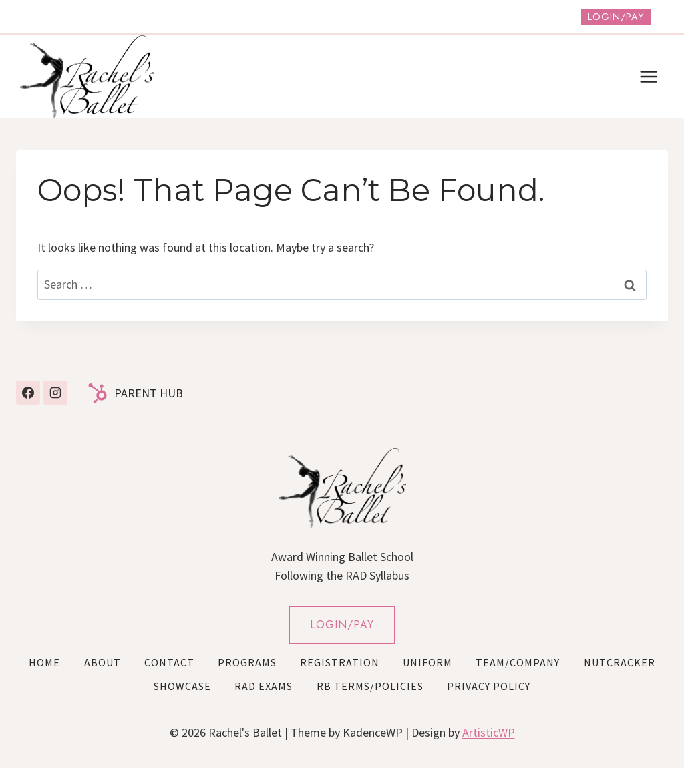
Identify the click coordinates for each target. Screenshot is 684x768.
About (102, 662)
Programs (247, 662)
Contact (169, 662)
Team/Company (518, 662)
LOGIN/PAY (342, 624)
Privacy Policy (488, 686)
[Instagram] (55, 393)
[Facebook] (28, 393)
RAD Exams (263, 686)
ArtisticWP (488, 732)
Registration (339, 662)
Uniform (427, 662)
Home (44, 662)
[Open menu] (648, 76)
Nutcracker (619, 662)
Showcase (182, 686)
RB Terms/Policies (370, 686)
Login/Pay (616, 16)
